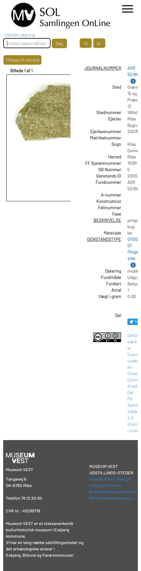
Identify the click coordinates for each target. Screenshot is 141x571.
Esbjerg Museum (105, 485)
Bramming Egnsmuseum (113, 491)
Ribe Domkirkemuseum (111, 498)
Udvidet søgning (19, 34)
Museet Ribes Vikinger (110, 479)
